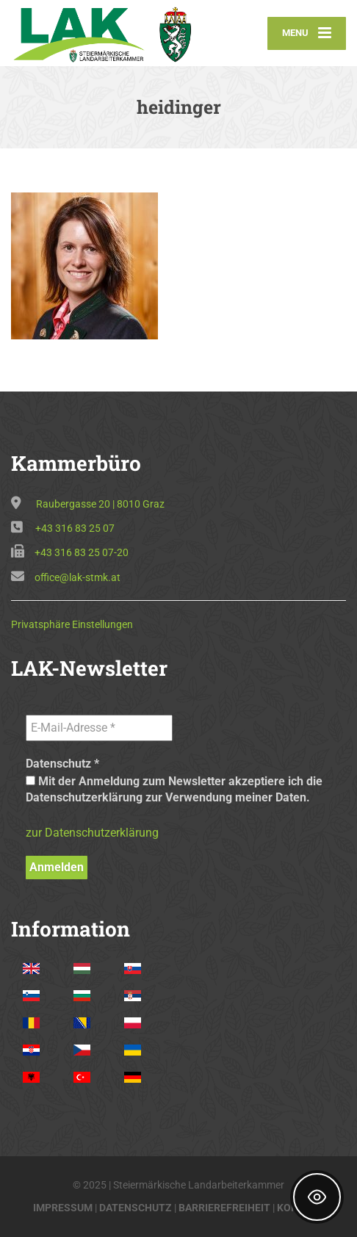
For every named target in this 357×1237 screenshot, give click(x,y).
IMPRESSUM (63, 1207)
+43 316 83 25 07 (75, 528)
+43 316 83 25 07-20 (82, 552)
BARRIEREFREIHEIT (224, 1207)
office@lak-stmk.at (77, 577)
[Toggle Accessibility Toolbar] (317, 1197)
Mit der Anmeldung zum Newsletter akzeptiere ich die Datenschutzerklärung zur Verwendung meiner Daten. (174, 789)
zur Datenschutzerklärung (92, 833)
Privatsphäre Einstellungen (72, 624)
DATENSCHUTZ (135, 1207)
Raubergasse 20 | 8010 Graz (100, 504)
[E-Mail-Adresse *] (99, 728)
